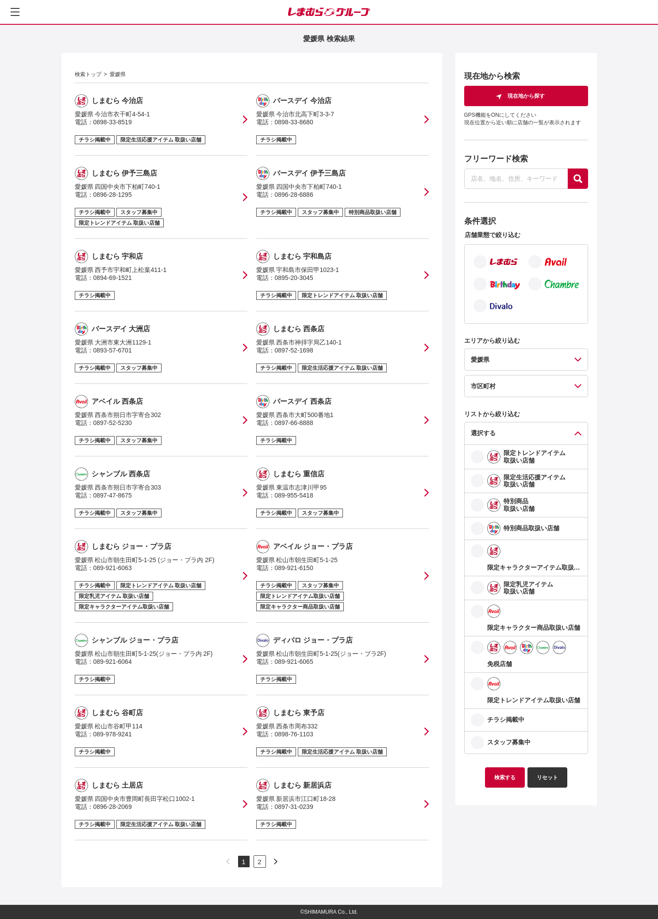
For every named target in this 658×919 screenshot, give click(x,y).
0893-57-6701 (112, 350)
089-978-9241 (112, 734)
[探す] (578, 178)
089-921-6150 (294, 567)
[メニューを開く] (15, 12)
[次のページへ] (275, 861)
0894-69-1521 (112, 277)
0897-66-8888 (294, 422)
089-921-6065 (294, 661)
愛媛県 (118, 74)
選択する (483, 433)
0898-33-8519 (112, 122)
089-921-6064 (112, 661)
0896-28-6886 (294, 194)
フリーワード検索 (496, 158)
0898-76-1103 (294, 734)
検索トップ (88, 74)
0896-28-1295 (112, 194)
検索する (505, 777)
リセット (547, 777)
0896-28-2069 (112, 806)
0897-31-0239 (294, 806)
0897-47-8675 (112, 495)
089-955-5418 (294, 495)
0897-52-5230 (112, 422)
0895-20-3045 (294, 277)
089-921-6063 (112, 567)
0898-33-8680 (294, 122)
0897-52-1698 (294, 350)
